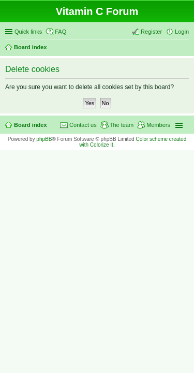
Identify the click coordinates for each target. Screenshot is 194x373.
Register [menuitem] (151, 31)
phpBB (44, 139)
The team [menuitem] (121, 125)
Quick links (28, 31)
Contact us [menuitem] (83, 125)
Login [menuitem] (182, 31)
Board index (30, 47)
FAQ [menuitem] (60, 31)
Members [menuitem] (158, 125)
